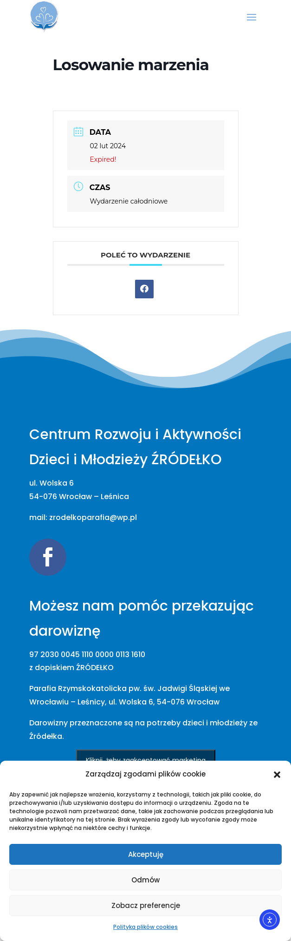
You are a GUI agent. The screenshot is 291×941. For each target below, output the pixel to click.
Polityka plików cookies (145, 927)
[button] (277, 774)
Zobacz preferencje (145, 905)
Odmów (145, 880)
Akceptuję (145, 854)
